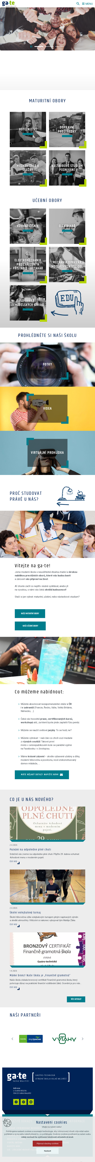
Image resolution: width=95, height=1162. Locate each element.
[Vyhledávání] (78, 3)
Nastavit (47, 1151)
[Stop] (31, 46)
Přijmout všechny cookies (47, 1143)
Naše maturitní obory (30, 613)
